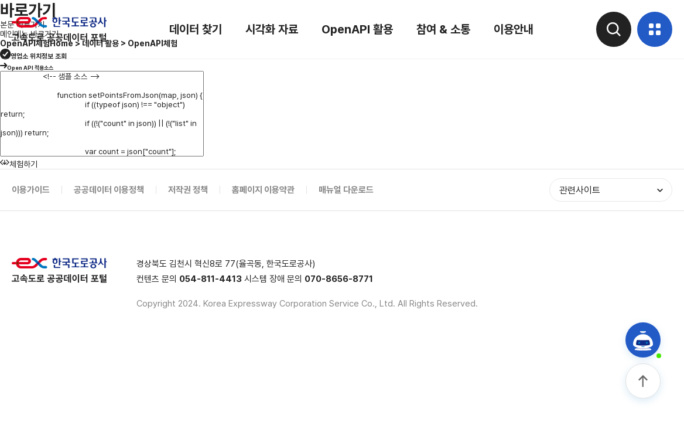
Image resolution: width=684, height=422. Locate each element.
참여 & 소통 (443, 29)
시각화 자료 (271, 29)
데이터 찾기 (195, 29)
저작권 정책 (188, 190)
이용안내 (513, 29)
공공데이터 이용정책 (109, 190)
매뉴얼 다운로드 (346, 190)
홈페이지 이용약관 (263, 190)
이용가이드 (31, 190)
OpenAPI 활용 (357, 29)
